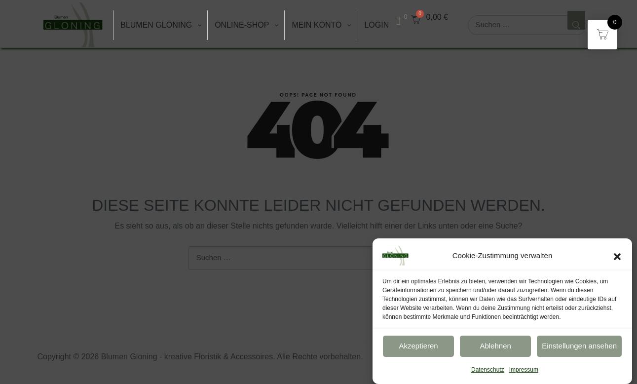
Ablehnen (495, 350)
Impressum (523, 373)
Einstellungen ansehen (579, 350)
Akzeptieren (418, 350)
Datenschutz (487, 373)
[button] (617, 260)
